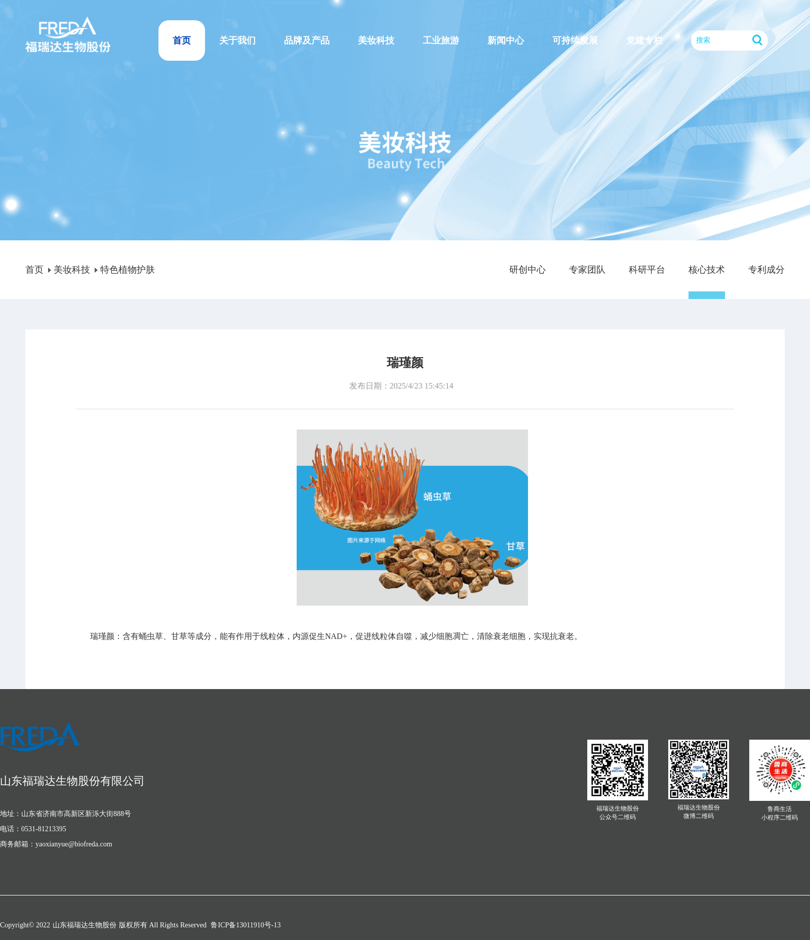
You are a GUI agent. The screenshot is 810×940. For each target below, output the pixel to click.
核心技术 (706, 270)
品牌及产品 (307, 40)
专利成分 (766, 270)
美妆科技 (376, 40)
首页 (182, 40)
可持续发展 (575, 40)
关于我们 (237, 40)
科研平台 (647, 270)
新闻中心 (506, 40)
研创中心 (527, 270)
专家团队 (587, 270)
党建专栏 (644, 40)
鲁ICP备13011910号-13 (245, 925)
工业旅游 (441, 40)
